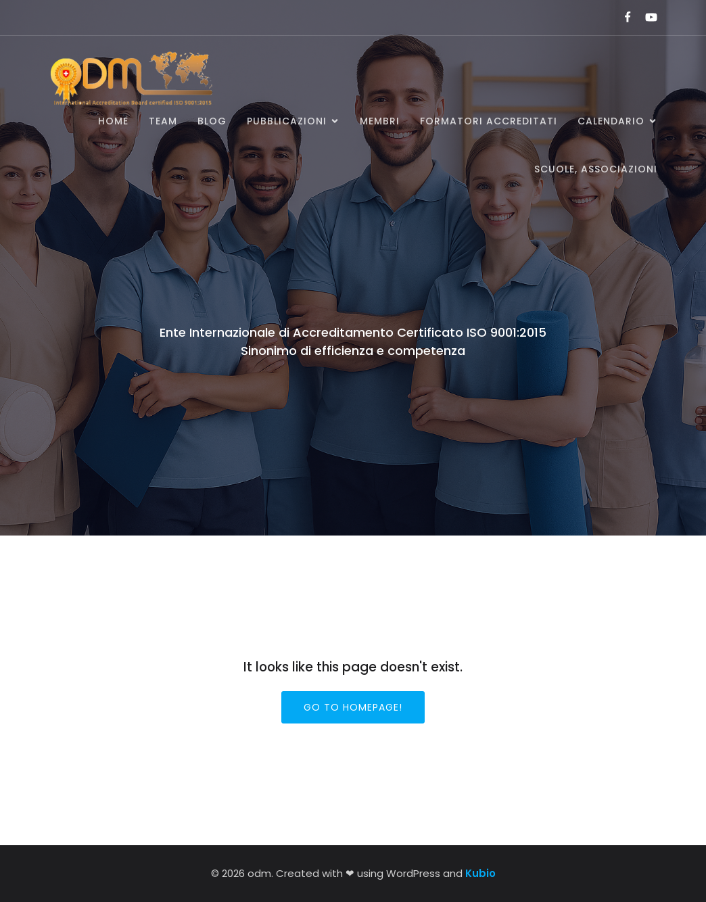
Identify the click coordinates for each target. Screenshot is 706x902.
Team (163, 121)
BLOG (212, 121)
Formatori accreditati (488, 121)
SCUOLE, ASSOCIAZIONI (595, 169)
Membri (380, 121)
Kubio (480, 873)
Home (113, 121)
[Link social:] (622, 17)
